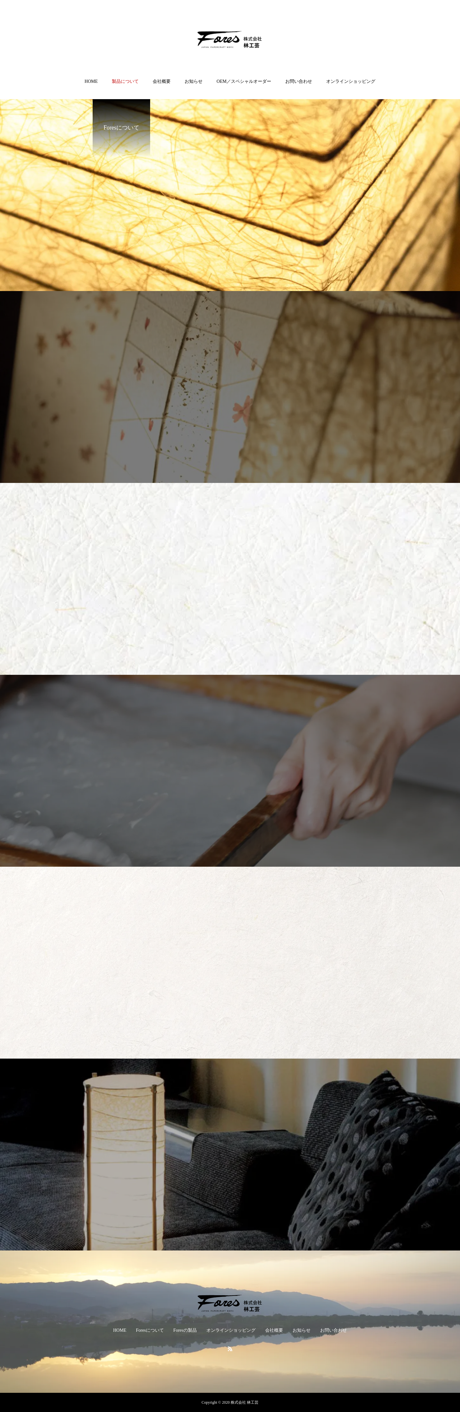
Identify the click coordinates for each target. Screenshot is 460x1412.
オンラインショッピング (350, 81)
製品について (125, 81)
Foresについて (150, 1330)
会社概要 (162, 81)
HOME (91, 81)
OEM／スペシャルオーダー (244, 81)
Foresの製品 (185, 1330)
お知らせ (194, 81)
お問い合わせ (298, 81)
